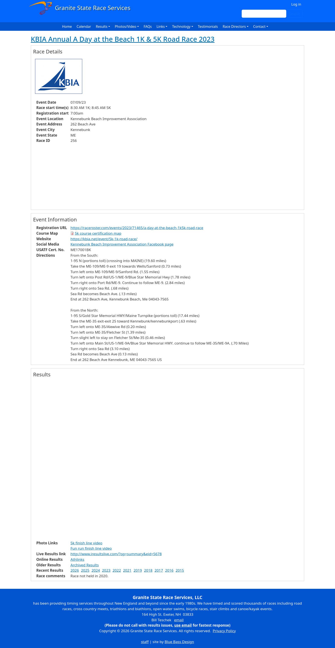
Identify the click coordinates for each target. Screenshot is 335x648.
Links (161, 26)
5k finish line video (86, 542)
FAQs (148, 26)
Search (294, 13)
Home (67, 26)
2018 (148, 570)
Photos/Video (125, 26)
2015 (180, 570)
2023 (106, 570)
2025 (85, 570)
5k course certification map (98, 233)
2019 (138, 570)
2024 (95, 570)
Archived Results (85, 565)
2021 (127, 570)
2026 (75, 570)
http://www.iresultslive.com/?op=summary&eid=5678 (116, 553)
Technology (181, 26)
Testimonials (208, 26)
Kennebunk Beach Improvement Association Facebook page (122, 244)
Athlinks (77, 559)
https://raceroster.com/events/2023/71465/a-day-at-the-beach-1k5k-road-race (137, 227)
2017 (159, 570)
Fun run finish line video (91, 548)
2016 (169, 570)
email (179, 619)
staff (145, 641)
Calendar (84, 26)
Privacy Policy (224, 630)
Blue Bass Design (179, 641)
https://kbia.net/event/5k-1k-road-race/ (104, 238)
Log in (296, 4)
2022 (117, 570)
